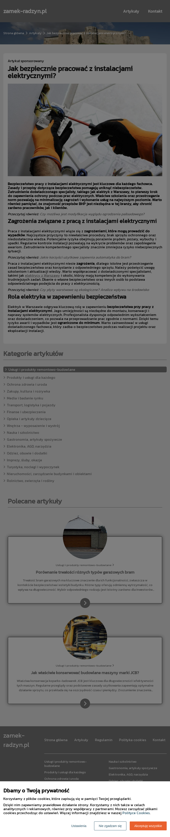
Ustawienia (78, 826)
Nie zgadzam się (110, 826)
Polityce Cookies (136, 812)
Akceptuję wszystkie (148, 826)
